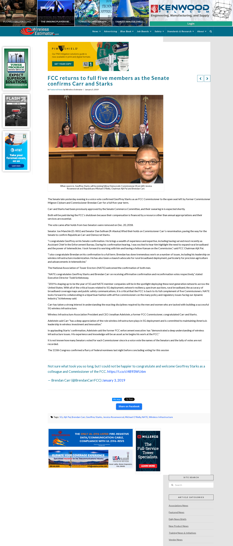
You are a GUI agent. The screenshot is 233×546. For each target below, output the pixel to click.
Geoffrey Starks (94, 417)
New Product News (179, 526)
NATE (145, 417)
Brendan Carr (78, 417)
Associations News (178, 505)
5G (61, 417)
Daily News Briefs (177, 519)
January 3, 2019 (113, 380)
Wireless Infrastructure (161, 417)
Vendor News (176, 539)
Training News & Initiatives (182, 532)
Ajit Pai (67, 417)
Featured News (56, 89)
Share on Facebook (129, 406)
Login (190, 23)
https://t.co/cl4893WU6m (126, 371)
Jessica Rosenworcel (113, 417)
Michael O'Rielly (133, 417)
